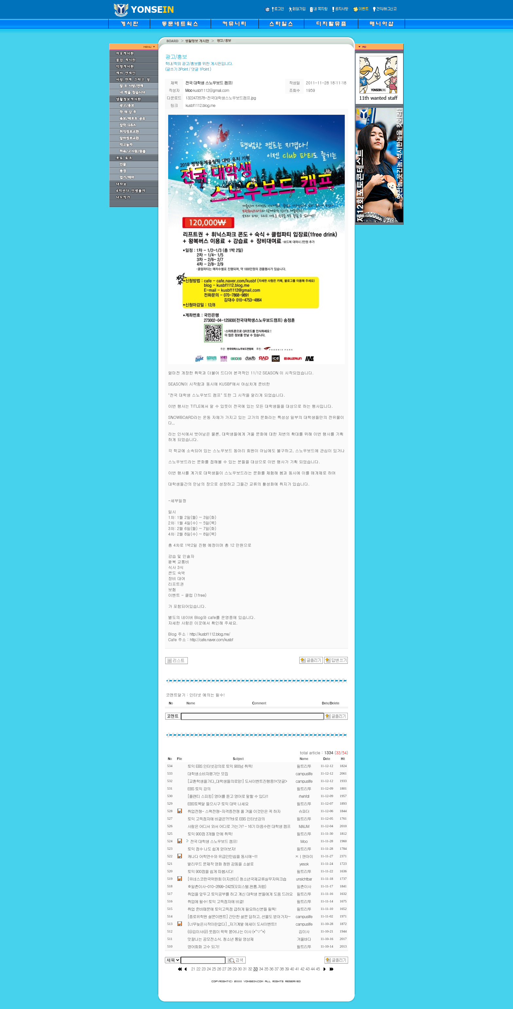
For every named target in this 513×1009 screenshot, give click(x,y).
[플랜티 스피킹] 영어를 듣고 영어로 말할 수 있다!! (227, 796)
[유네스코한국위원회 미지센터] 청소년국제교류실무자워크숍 (236, 878)
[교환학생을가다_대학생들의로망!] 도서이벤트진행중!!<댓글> (237, 781)
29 (235, 968)
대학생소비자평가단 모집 (207, 773)
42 (302, 968)
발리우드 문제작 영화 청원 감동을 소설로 (220, 863)
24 (209, 968)
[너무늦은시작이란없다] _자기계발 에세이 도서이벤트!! (231, 924)
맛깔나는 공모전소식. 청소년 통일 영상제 (220, 939)
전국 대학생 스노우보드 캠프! (213, 841)
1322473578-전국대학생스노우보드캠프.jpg (221, 97)
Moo (303, 841)
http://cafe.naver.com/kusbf (211, 639)
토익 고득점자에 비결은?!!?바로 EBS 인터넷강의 (226, 818)
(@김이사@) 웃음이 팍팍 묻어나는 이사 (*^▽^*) (226, 931)
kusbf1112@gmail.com (211, 90)
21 (193, 968)
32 (250, 968)
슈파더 (304, 811)
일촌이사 (304, 886)
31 (245, 968)
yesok (303, 863)
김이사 (304, 931)
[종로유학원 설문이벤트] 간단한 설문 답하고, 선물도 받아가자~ (239, 916)
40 (292, 968)
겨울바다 (304, 939)
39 (287, 968)
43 (308, 968)
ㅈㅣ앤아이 (304, 856)
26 (219, 968)
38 (282, 968)
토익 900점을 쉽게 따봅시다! (210, 871)
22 (198, 968)
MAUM (304, 826)
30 (240, 968)
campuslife (304, 773)
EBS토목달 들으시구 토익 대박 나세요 (217, 803)
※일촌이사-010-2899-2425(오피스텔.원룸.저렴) (226, 886)
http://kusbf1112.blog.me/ (209, 634)
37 (276, 968)
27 (224, 968)
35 (266, 968)
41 (297, 968)
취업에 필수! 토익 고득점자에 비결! (215, 901)
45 (318, 968)
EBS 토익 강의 (198, 788)
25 (214, 968)
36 (271, 968)
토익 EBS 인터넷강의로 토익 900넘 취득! (220, 766)
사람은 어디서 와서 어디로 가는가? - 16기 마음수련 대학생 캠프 (239, 826)
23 (203, 968)
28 (229, 968)
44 (313, 968)
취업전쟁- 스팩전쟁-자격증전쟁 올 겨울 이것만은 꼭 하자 (233, 811)
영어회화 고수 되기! (203, 946)
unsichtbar (304, 878)
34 (261, 968)
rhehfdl (304, 796)
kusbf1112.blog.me (200, 105)
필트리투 (304, 766)
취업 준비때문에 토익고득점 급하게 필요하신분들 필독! (231, 909)
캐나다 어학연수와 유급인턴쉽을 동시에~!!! (222, 856)
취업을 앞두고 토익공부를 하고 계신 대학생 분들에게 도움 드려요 (239, 894)
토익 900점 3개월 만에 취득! (210, 833)
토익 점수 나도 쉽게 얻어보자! (211, 848)
